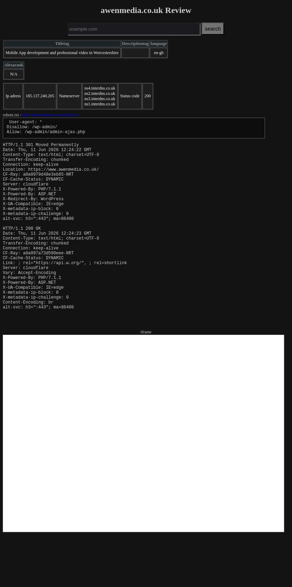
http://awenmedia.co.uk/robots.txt (49, 114)
